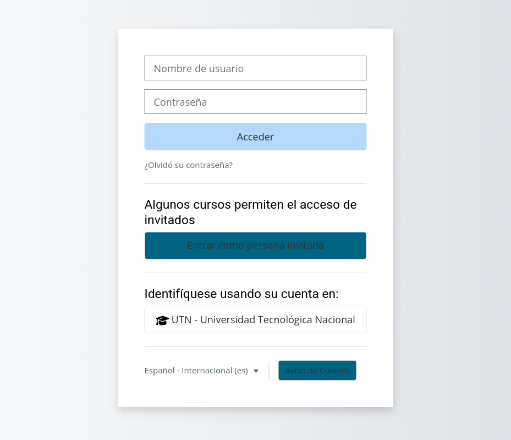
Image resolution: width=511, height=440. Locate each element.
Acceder (255, 136)
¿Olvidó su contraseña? (189, 164)
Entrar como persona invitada (255, 245)
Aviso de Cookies (317, 370)
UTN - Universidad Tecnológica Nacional (255, 320)
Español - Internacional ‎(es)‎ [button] (197, 370)
